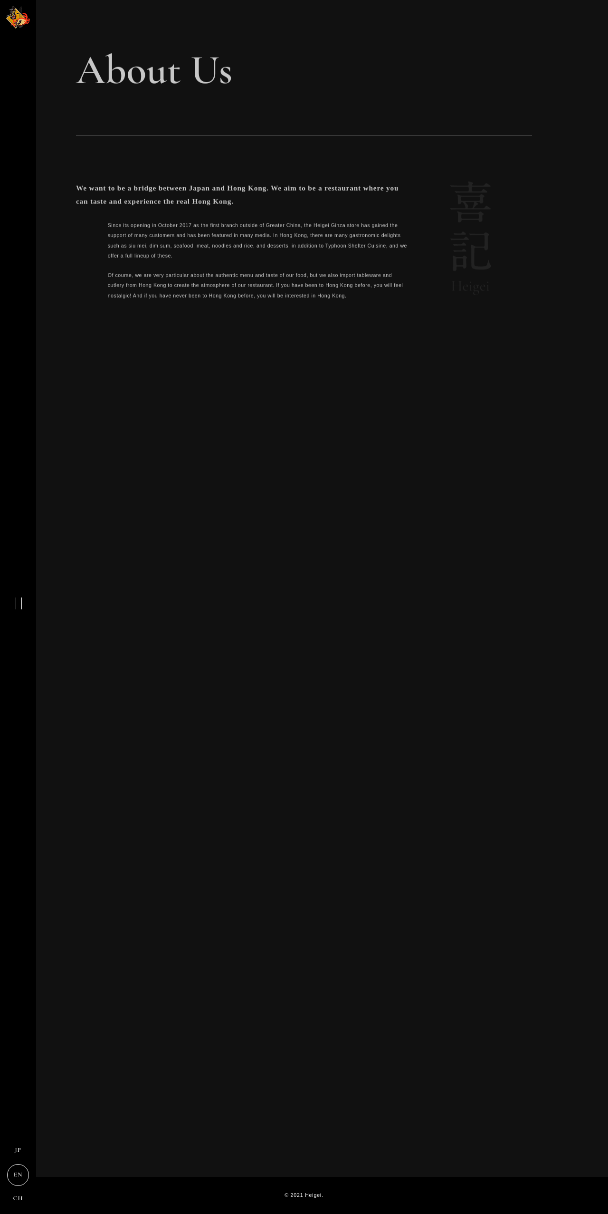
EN (18, 1174)
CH (18, 1198)
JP (18, 1150)
